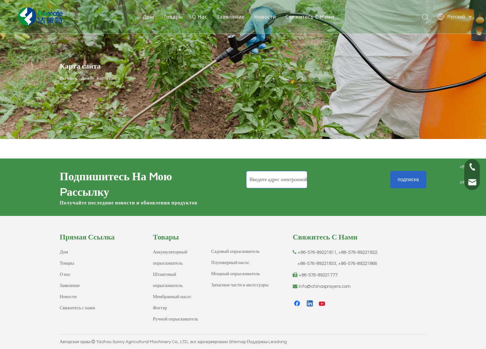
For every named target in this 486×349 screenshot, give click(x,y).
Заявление (231, 17)
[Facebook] (298, 304)
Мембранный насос (172, 296)
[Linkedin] (310, 304)
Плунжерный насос (230, 262)
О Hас (200, 17)
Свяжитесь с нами (77, 308)
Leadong (277, 342)
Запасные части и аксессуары (240, 285)
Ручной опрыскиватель (175, 319)
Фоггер (160, 308)
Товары (173, 17)
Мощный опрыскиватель (235, 273)
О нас (65, 274)
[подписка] (408, 179)
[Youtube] (323, 304)
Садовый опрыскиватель (235, 251)
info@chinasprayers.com (325, 286)
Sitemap (237, 342)
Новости (266, 17)
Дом (149, 17)
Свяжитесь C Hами (310, 17)
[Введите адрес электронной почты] (276, 179)
